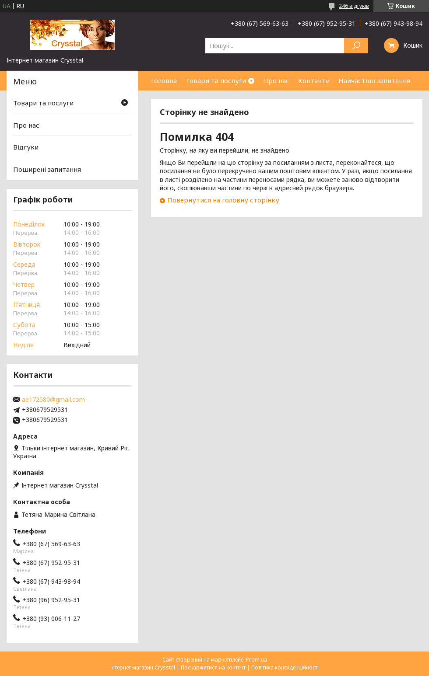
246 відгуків (354, 6)
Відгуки (26, 147)
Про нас (276, 80)
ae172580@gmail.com (53, 400)
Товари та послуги (216, 80)
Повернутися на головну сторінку (223, 199)
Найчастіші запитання (374, 80)
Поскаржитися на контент (213, 667)
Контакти (314, 80)
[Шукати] (356, 45)
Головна (164, 80)
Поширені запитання (47, 169)
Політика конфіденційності (285, 667)
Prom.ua (256, 659)
